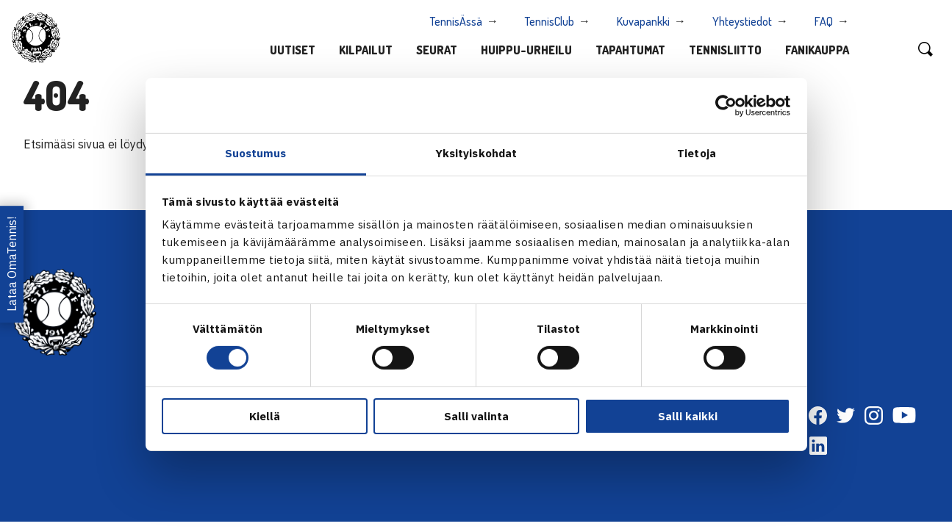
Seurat (436, 50)
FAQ (824, 21)
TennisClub (549, 21)
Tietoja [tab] (696, 153)
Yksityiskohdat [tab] (476, 153)
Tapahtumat (630, 50)
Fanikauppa (817, 50)
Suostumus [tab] (256, 153)
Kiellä (264, 416)
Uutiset (292, 50)
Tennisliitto (725, 50)
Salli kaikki (687, 416)
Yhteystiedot (742, 21)
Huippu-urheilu (526, 50)
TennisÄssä (456, 21)
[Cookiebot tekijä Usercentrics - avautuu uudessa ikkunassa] (726, 105)
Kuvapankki (643, 21)
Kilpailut (366, 50)
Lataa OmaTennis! (11, 264)
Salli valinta (476, 416)
